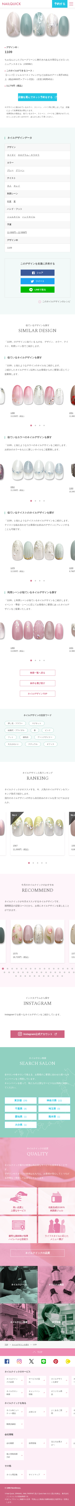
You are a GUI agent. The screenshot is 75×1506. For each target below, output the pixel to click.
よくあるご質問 (56, 1411)
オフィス (50, 744)
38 (39, 976)
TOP (37, 1352)
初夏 (9, 201)
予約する (59, 3)
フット (10, 737)
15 (67, 968)
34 (20, 976)
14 (63, 968)
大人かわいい (13, 744)
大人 (9, 186)
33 (16, 976)
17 (4, 972)
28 (55, 972)
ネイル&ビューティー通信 (12, 1411)
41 (53, 976)
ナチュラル (33, 744)
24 (37, 972)
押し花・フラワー (15, 723)
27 (50, 972)
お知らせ (32, 1412)
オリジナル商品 (56, 1392)
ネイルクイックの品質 (12, 1380)
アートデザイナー (45, 737)
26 (46, 972)
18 (9, 972)
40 (48, 976)
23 (32, 972)
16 (72, 968)
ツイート (40, 281)
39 (44, 976)
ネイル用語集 (12, 1475)
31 (69, 972)
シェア (40, 272)
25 (41, 972)
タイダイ (11, 155)
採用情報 (32, 1443)
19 (13, 972)
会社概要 (10, 1443)
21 (23, 972)
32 (74, 972)
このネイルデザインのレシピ (56, 301)
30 (64, 972)
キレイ (17, 186)
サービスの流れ (34, 1380)
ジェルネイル (13, 217)
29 (60, 972)
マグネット (36, 723)
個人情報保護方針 (12, 1455)
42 (57, 976)
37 (34, 976)
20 (18, 972)
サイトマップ (34, 1475)
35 (25, 976)
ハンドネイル (28, 217)
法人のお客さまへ (56, 1443)
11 (49, 968)
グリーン (20, 170)
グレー (10, 170)
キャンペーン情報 (34, 1392)
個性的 (25, 737)
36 (30, 976)
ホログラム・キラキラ (28, 155)
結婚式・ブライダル (16, 730)
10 (44, 968)
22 (27, 972)
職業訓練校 (11, 1424)
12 (54, 968)
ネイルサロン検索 (12, 1392)
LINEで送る (40, 289)
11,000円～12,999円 (17, 232)
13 (58, 968)
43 (62, 976)
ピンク (48, 730)
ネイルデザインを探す (56, 1380)
